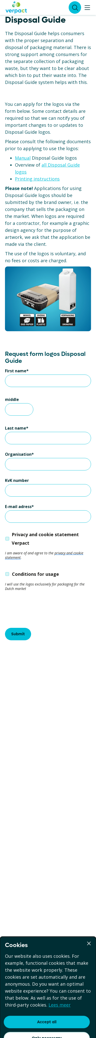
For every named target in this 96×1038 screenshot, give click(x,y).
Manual (23, 158)
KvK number (17, 480)
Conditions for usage (35, 574)
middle (12, 399)
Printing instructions (37, 179)
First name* (17, 370)
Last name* (16, 428)
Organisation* (19, 454)
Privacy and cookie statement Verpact (45, 538)
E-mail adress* (19, 506)
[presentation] (43, 610)
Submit (18, 634)
